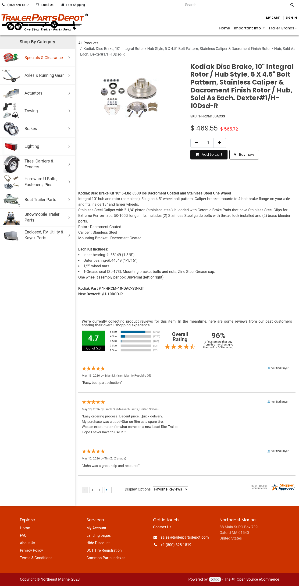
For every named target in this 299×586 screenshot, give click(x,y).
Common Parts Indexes (105, 558)
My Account (96, 528)
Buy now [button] (244, 154)
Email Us (47, 5)
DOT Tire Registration (104, 550)
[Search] (292, 5)
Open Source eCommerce (258, 579)
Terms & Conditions (36, 558)
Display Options (138, 489)
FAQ (23, 535)
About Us (27, 543)
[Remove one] (196, 143)
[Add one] (219, 143)
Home (25, 528)
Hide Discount (98, 543)
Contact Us (162, 527)
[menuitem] (224, 28)
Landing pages (98, 535)
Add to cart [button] (209, 154)
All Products (88, 43)
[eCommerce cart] (273, 18)
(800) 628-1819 (18, 5)
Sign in (291, 18)
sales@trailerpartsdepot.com (185, 537)
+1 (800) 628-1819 (176, 545)
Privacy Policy (31, 550)
